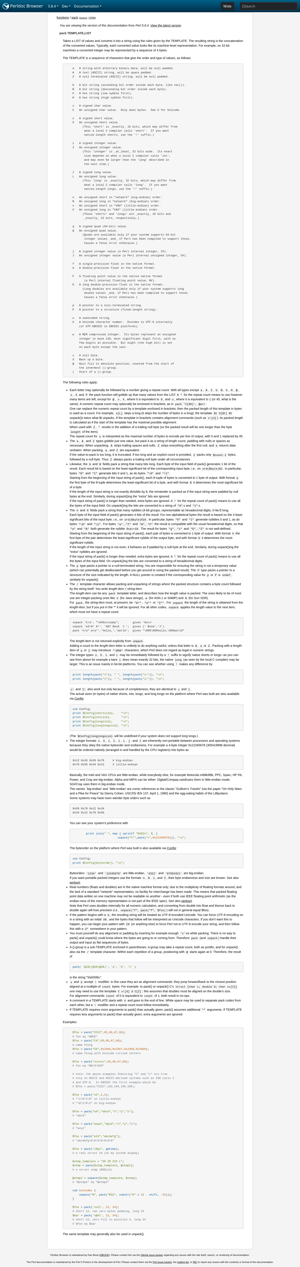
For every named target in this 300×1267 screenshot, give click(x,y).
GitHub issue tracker (152, 1255)
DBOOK (104, 1255)
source (83, 17)
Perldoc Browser (23, 6)
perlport (75, 882)
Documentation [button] (86, 6)
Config (78, 698)
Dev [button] (65, 6)
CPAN (91, 17)
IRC (195, 1262)
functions (63, 17)
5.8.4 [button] (52, 6)
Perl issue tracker (162, 1262)
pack (75, 17)
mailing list (183, 1262)
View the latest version (165, 25)
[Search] (268, 6)
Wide (227, 6)
